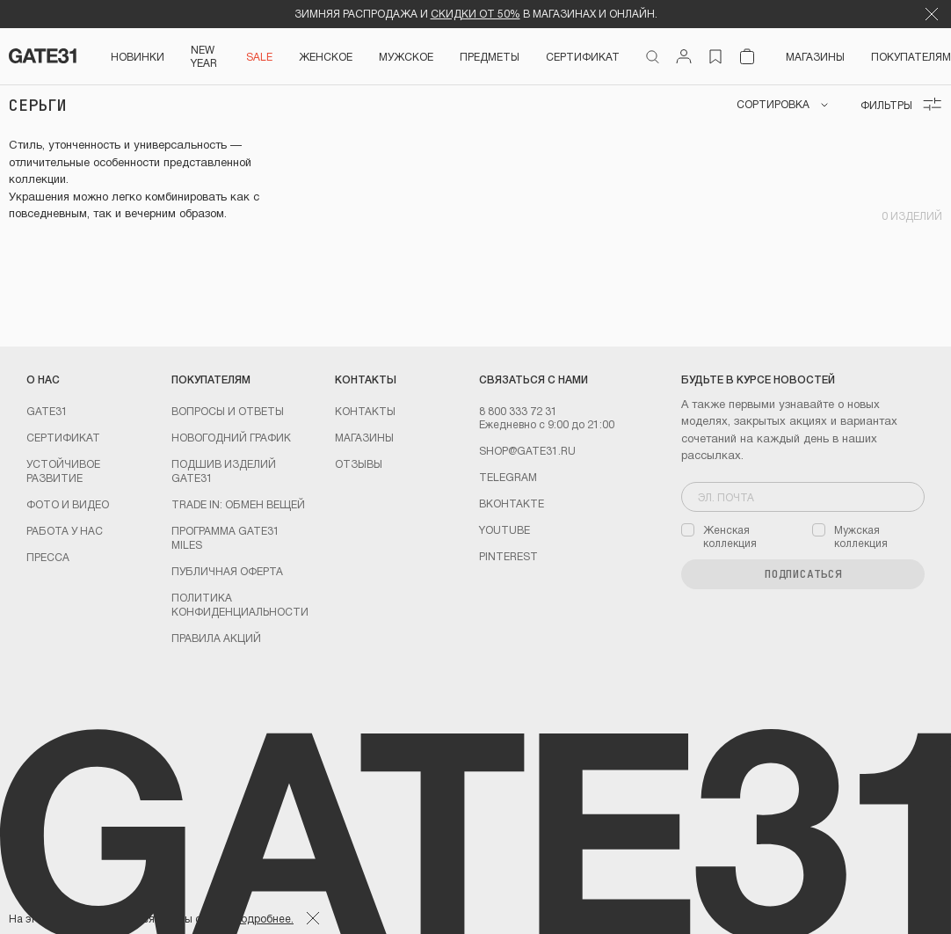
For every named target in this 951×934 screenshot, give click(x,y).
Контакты (365, 411)
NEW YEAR (204, 56)
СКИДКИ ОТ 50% (475, 13)
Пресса (47, 557)
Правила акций (216, 637)
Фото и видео (67, 504)
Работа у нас (64, 530)
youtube (504, 529)
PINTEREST (508, 556)
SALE (259, 56)
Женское (325, 56)
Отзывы (358, 463)
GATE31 (47, 411)
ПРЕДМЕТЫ (489, 56)
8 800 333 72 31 (518, 411)
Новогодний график (231, 437)
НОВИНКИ (137, 56)
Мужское (406, 56)
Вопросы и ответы (227, 411)
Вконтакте (511, 503)
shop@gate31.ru (527, 450)
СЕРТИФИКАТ (583, 56)
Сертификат (63, 437)
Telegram (508, 477)
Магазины (815, 56)
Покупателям (911, 56)
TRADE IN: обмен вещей (238, 504)
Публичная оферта (227, 571)
